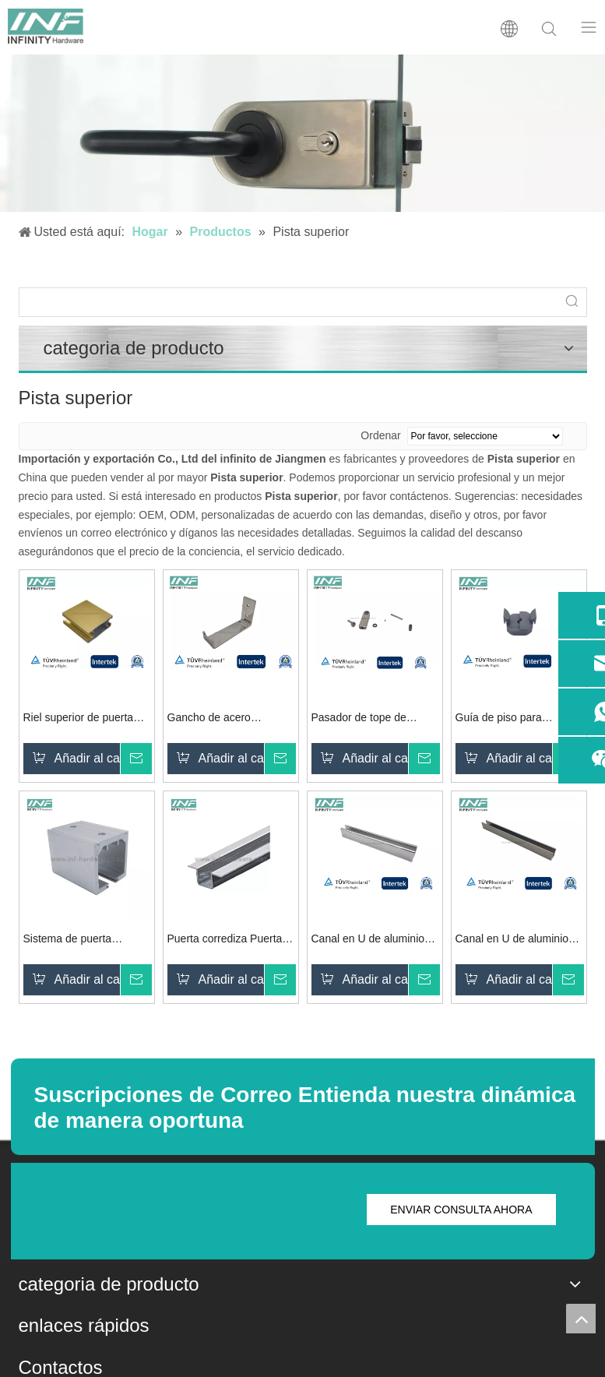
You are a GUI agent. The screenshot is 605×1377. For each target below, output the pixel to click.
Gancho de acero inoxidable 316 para (214, 719)
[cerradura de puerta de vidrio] (302, 133)
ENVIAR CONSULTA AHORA (461, 1209)
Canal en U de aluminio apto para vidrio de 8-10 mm (513, 940)
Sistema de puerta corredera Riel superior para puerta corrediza (78, 940)
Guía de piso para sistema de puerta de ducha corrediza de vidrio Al (516, 719)
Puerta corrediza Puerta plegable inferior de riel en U (230, 940)
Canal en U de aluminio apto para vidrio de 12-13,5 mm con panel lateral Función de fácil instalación (374, 940)
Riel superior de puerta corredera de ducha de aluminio (78, 719)
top (581, 1318)
